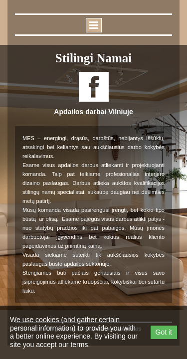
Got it (164, 332)
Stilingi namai (93, 58)
